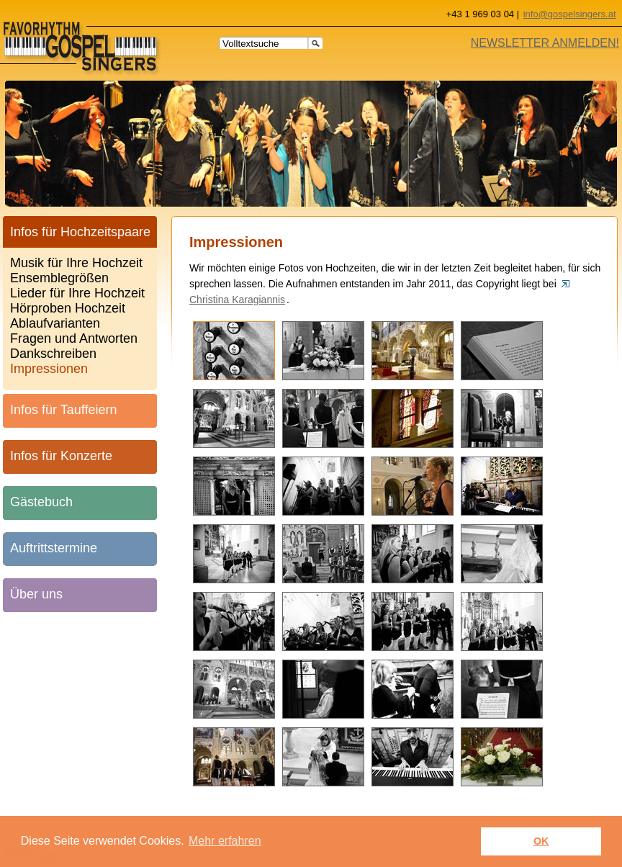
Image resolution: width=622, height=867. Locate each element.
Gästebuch (41, 502)
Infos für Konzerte (61, 456)
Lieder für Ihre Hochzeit (77, 290)
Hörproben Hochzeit (67, 305)
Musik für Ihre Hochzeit (76, 260)
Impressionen (49, 366)
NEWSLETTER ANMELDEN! (545, 43)
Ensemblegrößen (59, 275)
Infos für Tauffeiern (63, 410)
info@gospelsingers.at (569, 14)
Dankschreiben (53, 351)
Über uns (36, 594)
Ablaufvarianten (55, 320)
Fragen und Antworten (74, 336)
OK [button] (541, 841)
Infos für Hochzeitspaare (80, 232)
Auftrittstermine (53, 548)
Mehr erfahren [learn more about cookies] (225, 841)
